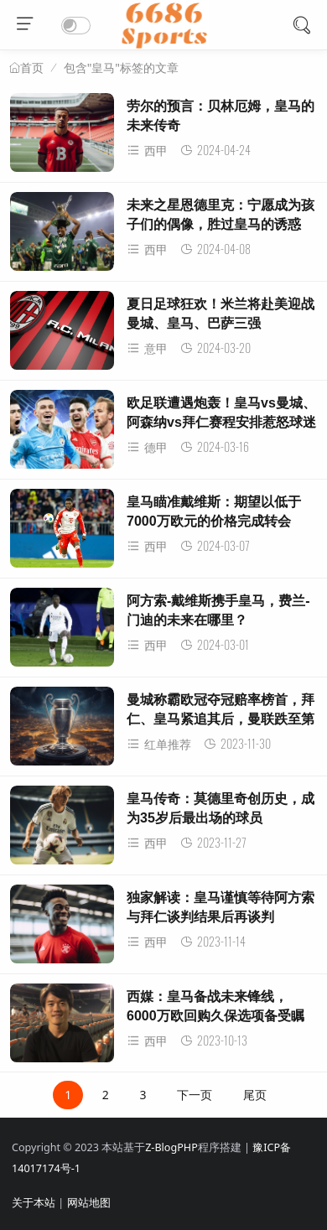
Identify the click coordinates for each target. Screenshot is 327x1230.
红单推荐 (159, 744)
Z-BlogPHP (171, 1147)
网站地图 (89, 1203)
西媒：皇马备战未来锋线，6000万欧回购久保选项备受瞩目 (215, 1015)
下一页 (194, 1095)
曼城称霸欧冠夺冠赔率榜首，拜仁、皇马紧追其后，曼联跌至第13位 (220, 719)
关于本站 (33, 1203)
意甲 (147, 348)
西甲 (147, 150)
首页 (32, 68)
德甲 (147, 447)
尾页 (255, 1095)
